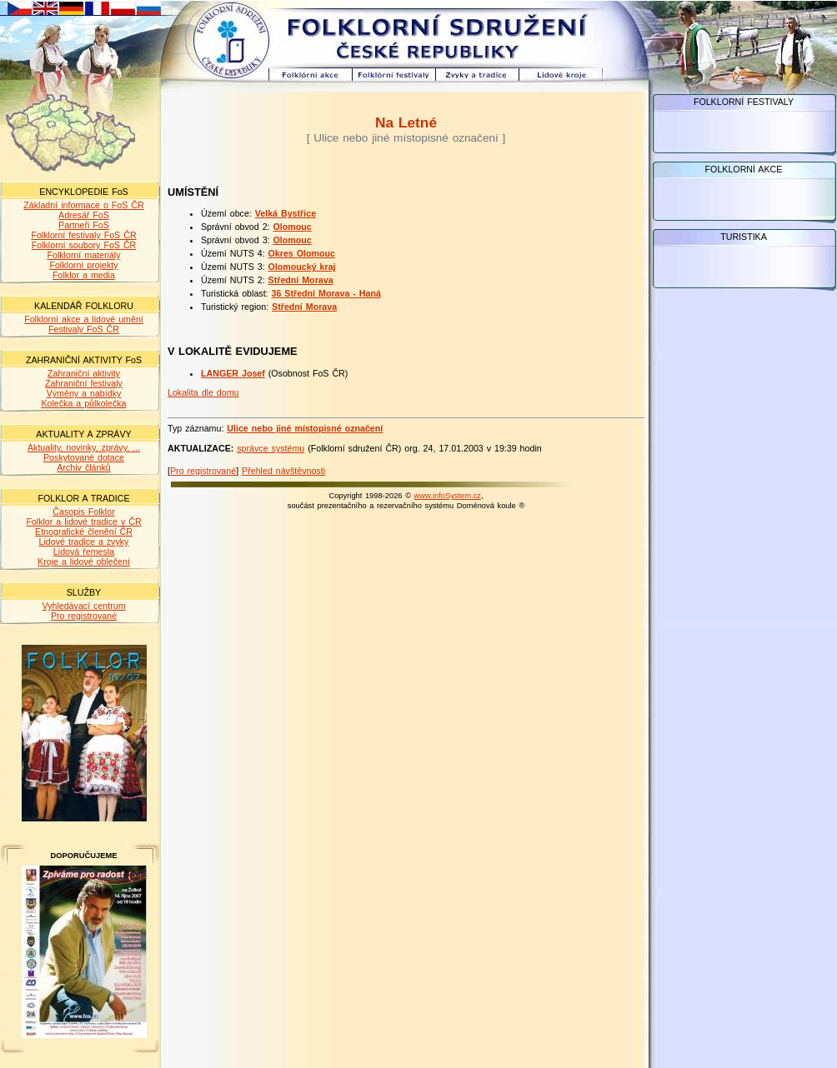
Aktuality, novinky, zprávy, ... (84, 447)
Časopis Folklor (83, 512)
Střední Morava (300, 280)
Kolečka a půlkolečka (83, 403)
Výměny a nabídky (84, 393)
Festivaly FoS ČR (83, 329)
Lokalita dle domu (203, 392)
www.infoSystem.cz (447, 496)
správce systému (270, 448)
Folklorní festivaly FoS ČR (83, 235)
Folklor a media (84, 275)
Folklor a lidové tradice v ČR (83, 522)
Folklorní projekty (83, 265)
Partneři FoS (83, 225)
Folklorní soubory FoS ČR (84, 245)
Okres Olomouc (301, 253)
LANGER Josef (233, 373)
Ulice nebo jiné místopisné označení (305, 428)
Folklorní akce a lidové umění (83, 319)
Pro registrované (84, 616)
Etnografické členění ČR (84, 531)
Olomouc (292, 227)
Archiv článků (83, 467)
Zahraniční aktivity (84, 373)
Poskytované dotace (83, 457)
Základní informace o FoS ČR (83, 205)
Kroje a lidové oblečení (84, 561)
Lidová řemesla (83, 551)
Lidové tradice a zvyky (84, 541)
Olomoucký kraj (302, 267)
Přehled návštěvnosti (283, 471)
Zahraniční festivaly (84, 383)
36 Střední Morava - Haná (326, 293)
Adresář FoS (83, 215)
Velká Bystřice (285, 213)
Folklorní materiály (83, 255)
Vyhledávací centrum (83, 606)
